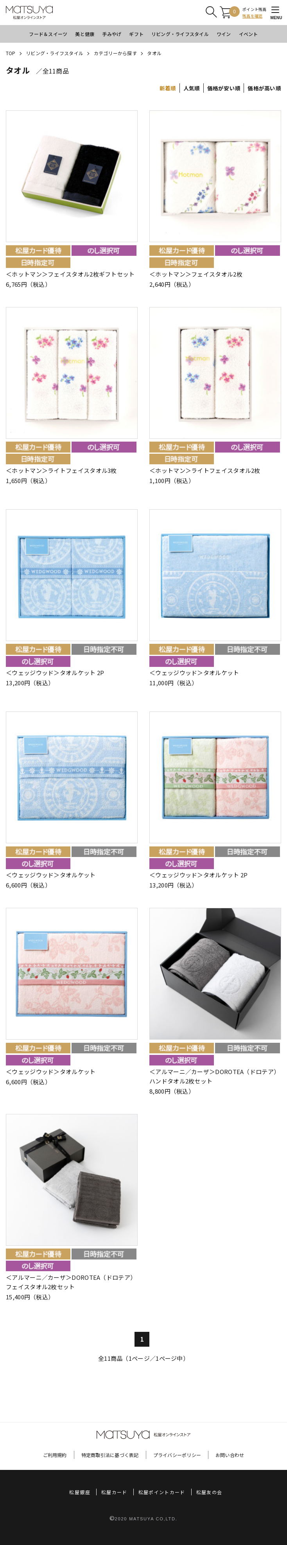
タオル (154, 53)
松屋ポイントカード (161, 1492)
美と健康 (84, 34)
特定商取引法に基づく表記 (110, 1455)
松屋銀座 (79, 1492)
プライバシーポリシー (177, 1455)
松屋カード (114, 1492)
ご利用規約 (55, 1455)
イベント (248, 34)
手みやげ (111, 34)
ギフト (136, 34)
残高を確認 (252, 16)
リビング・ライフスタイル (180, 34)
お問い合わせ (229, 1455)
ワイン (224, 34)
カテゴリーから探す (115, 53)
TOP (11, 53)
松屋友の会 (209, 1492)
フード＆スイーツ (48, 34)
